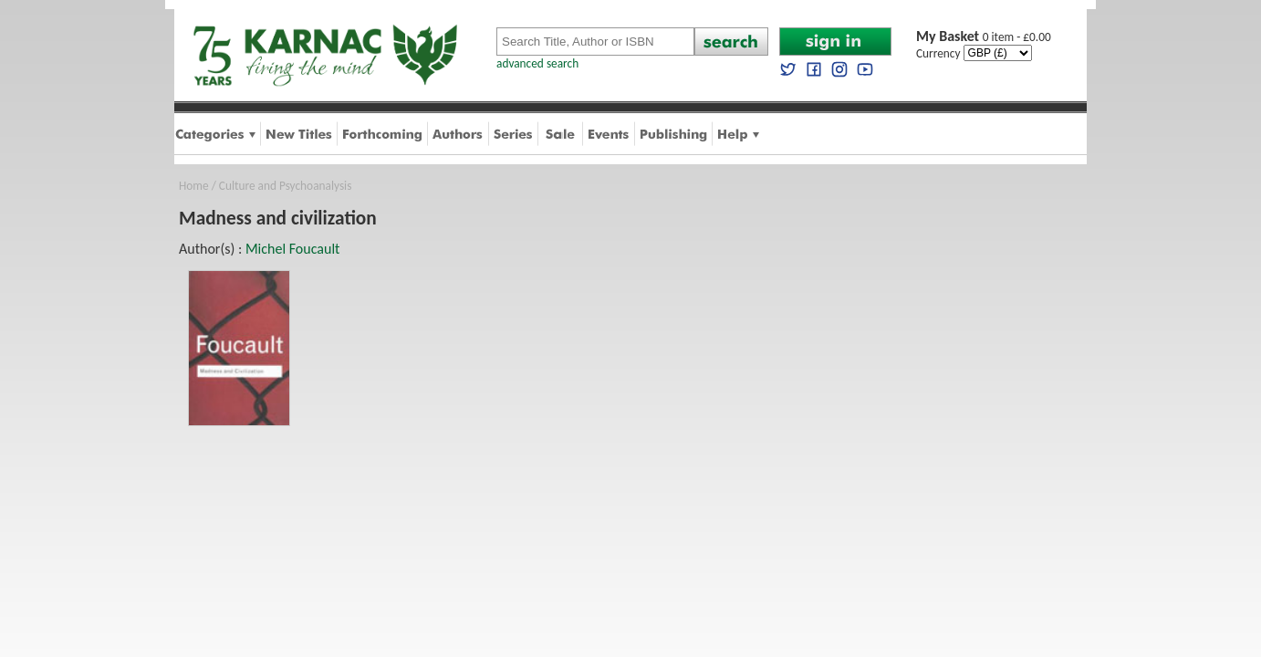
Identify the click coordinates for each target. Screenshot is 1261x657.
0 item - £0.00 (983, 37)
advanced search (537, 63)
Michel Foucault (292, 248)
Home (194, 185)
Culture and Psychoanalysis (285, 185)
